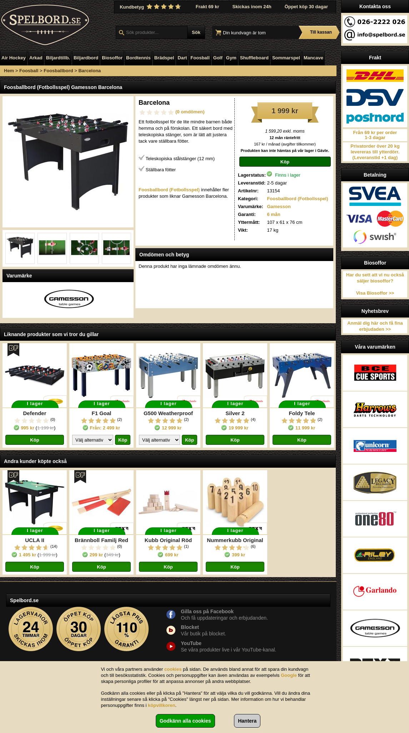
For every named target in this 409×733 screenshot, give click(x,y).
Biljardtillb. (58, 57)
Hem (9, 70)
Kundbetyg (151, 7)
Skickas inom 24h (252, 6)
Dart (182, 57)
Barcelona (89, 70)
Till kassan (321, 32)
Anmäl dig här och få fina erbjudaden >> (375, 326)
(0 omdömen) (190, 111)
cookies (172, 669)
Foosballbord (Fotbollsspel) (297, 198)
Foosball (199, 57)
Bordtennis (138, 57)
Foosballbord (58, 70)
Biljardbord (86, 57)
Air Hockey (13, 57)
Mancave (313, 57)
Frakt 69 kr (207, 6)
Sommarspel (286, 57)
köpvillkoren (161, 705)
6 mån (273, 214)
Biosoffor (112, 57)
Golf (218, 57)
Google (289, 675)
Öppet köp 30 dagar (306, 6)
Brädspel (164, 57)
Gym (231, 57)
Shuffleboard (254, 57)
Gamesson (278, 206)
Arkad (36, 57)
